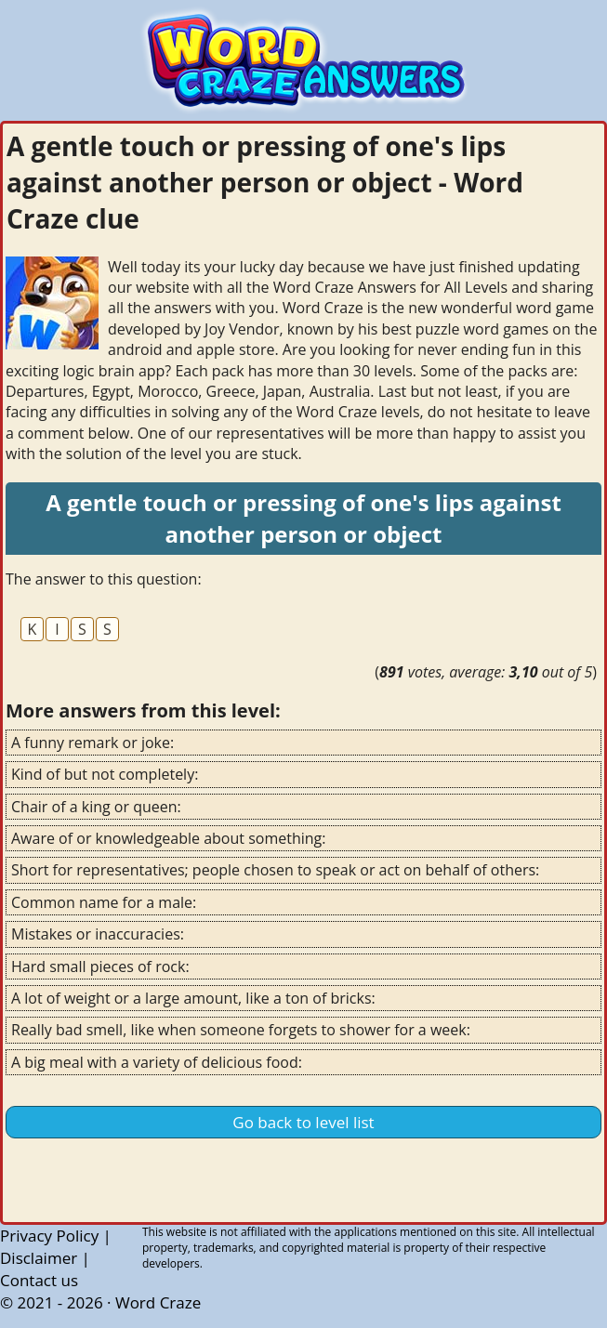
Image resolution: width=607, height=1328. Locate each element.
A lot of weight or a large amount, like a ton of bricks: (193, 998)
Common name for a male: (103, 902)
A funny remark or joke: (92, 742)
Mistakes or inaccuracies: (97, 934)
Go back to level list (303, 1122)
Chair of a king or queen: (96, 806)
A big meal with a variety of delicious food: (156, 1062)
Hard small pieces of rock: (100, 966)
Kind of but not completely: (104, 774)
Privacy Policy (49, 1235)
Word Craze (158, 1302)
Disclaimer (38, 1258)
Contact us (39, 1280)
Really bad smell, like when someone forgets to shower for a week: (240, 1029)
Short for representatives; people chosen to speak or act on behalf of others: (275, 870)
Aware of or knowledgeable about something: (168, 838)
